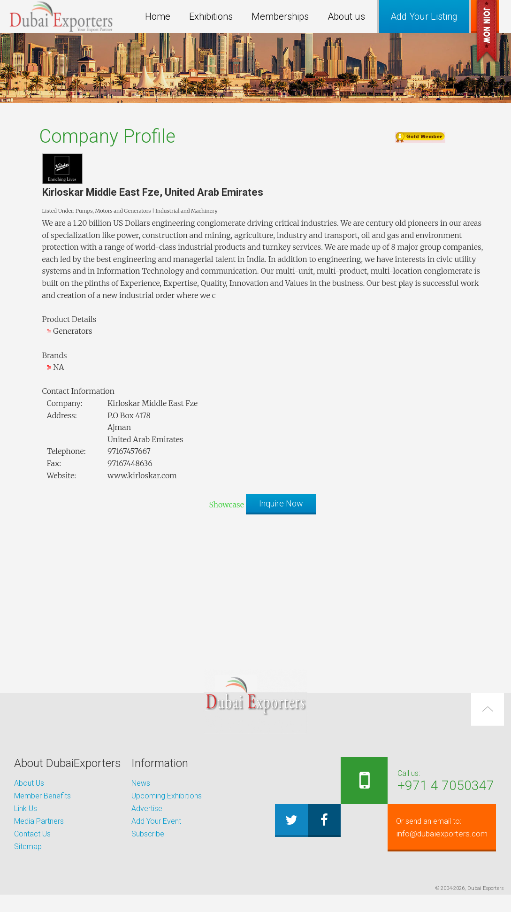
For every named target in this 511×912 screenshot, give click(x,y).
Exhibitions (211, 16)
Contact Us (32, 833)
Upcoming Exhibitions (166, 795)
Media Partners (39, 821)
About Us (29, 783)
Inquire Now (281, 503)
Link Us (25, 808)
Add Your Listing (424, 16)
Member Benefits (42, 795)
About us (346, 16)
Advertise (146, 808)
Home (157, 16)
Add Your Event (156, 821)
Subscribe (147, 833)
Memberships (280, 16)
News (140, 783)
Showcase (226, 504)
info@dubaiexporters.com (377, 860)
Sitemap (28, 846)
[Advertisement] (255, 587)
